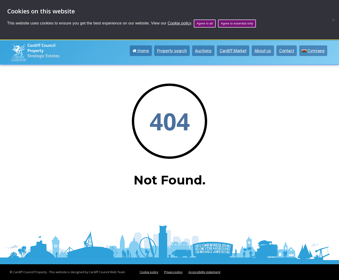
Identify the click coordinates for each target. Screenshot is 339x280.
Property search (172, 50)
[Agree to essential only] (333, 19)
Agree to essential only (237, 23)
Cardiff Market (233, 50)
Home (141, 50)
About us (262, 50)
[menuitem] (313, 50)
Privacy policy (173, 272)
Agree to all (205, 23)
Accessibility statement (204, 272)
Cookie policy (179, 23)
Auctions (203, 50)
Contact (286, 50)
